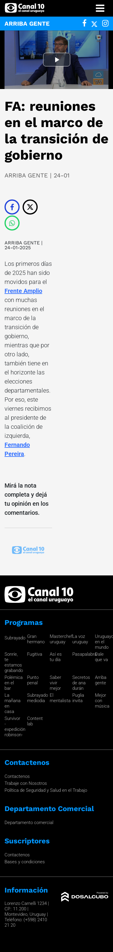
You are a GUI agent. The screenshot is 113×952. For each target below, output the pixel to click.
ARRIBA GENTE (22, 243)
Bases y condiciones (25, 861)
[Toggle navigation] (100, 8)
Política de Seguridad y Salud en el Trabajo (46, 790)
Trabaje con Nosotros (26, 783)
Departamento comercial (29, 822)
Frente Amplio (23, 291)
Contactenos (17, 776)
